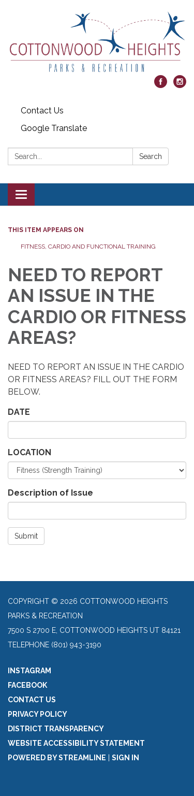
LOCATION (29, 452)
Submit (26, 536)
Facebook (27, 685)
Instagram (29, 671)
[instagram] (179, 85)
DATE (19, 412)
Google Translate (54, 128)
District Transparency (56, 729)
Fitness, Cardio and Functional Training (88, 246)
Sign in (125, 758)
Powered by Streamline (57, 758)
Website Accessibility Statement (76, 743)
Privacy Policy (37, 714)
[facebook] (160, 85)
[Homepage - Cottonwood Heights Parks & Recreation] (97, 42)
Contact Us (42, 110)
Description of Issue (50, 493)
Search (150, 156)
